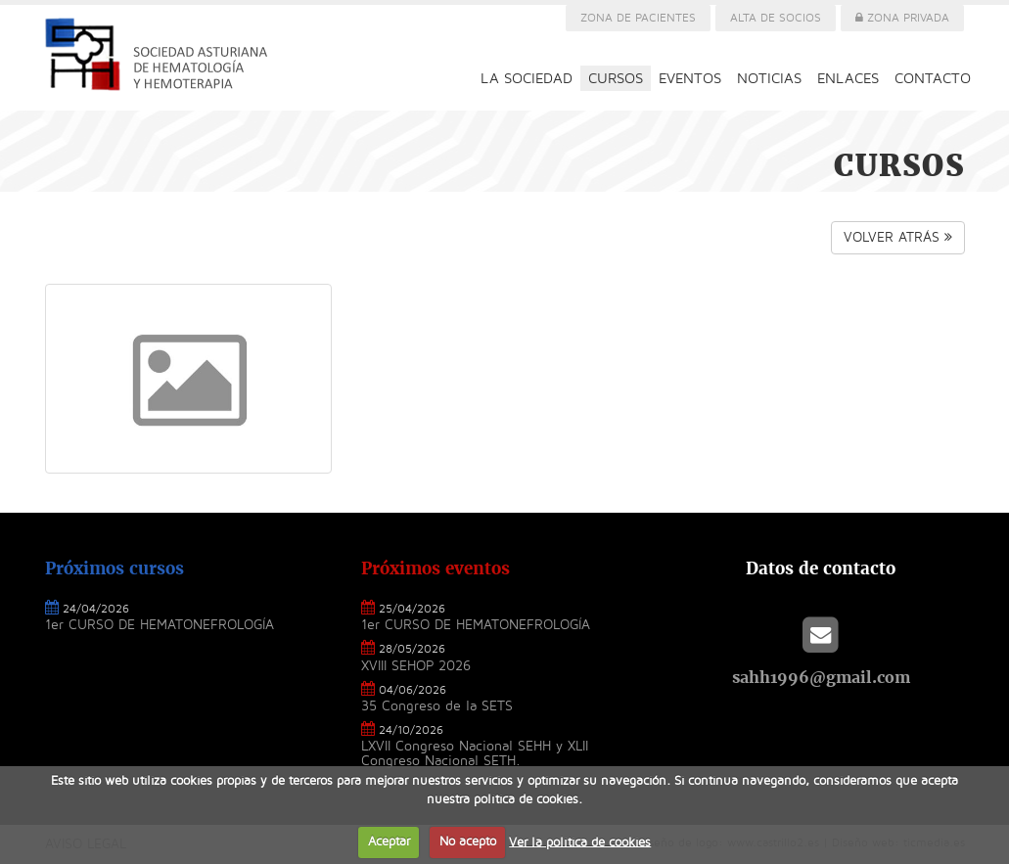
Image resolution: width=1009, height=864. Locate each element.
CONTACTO (932, 78)
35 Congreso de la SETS (437, 706)
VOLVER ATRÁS (898, 237)
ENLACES (848, 78)
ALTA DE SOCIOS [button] (775, 18)
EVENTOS (690, 78)
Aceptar (389, 841)
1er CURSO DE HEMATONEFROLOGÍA (159, 624)
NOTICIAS (769, 78)
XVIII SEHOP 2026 (416, 666)
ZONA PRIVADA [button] (902, 18)
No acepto (467, 841)
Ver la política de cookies (580, 841)
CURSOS (615, 78)
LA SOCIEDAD (527, 78)
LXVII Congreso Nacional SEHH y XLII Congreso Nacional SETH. (474, 753)
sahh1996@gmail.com (821, 677)
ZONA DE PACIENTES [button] (638, 18)
